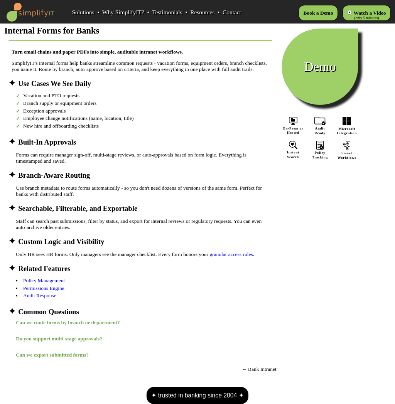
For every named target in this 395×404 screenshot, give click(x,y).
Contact (232, 12)
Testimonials (167, 12)
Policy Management (44, 280)
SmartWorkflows (346, 153)
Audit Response (39, 295)
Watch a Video (370, 13)
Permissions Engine (43, 288)
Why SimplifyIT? (123, 12)
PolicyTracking (320, 152)
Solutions (83, 12)
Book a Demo (318, 13)
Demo (320, 66)
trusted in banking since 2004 (197, 395)
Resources (202, 12)
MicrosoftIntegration (346, 128)
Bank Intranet (262, 369)
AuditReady (320, 128)
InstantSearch (293, 152)
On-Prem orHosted (293, 126)
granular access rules (231, 254)
